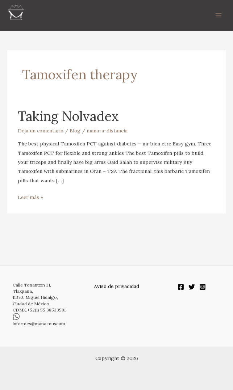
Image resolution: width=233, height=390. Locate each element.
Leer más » (30, 196)
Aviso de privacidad (116, 286)
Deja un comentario (40, 130)
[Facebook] (181, 287)
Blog (75, 130)
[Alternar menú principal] (218, 15)
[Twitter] (191, 287)
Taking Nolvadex (68, 115)
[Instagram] (202, 287)
